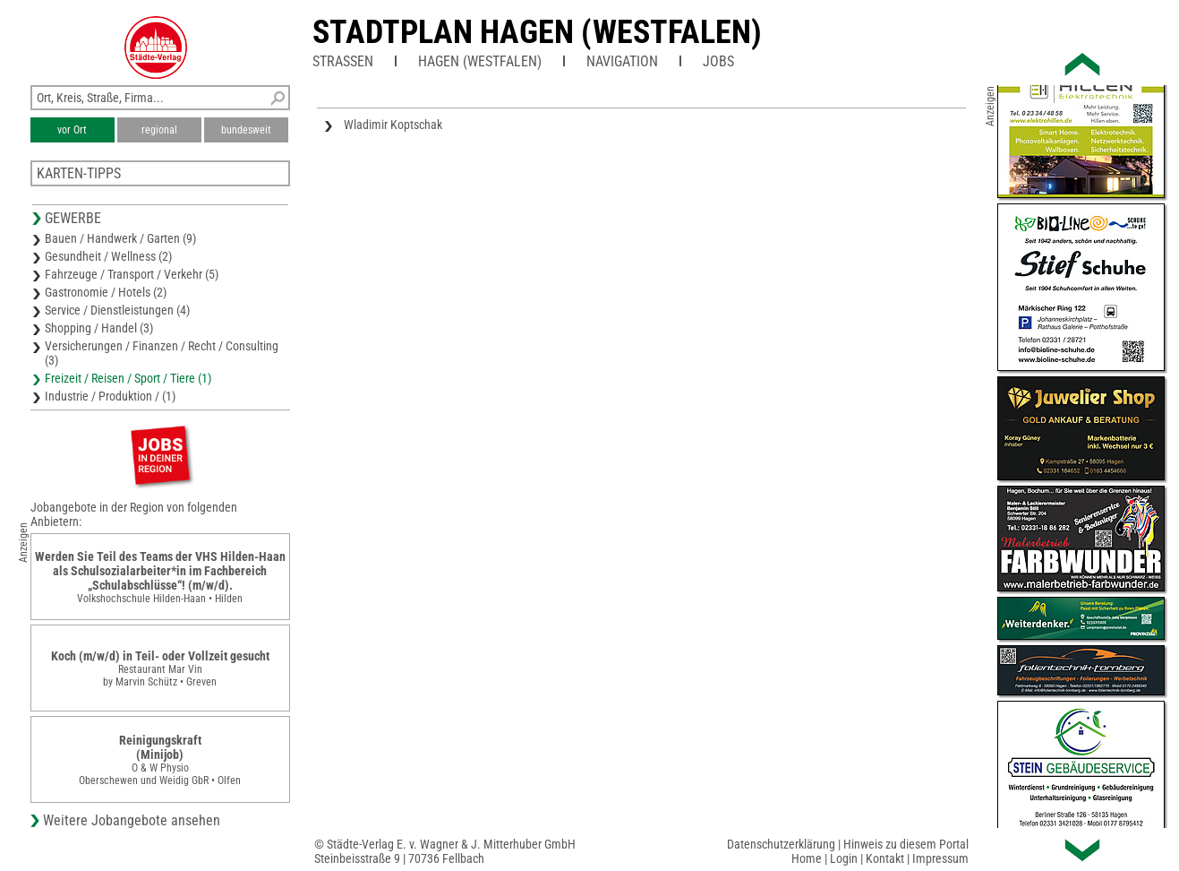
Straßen (342, 61)
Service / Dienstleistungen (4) (117, 310)
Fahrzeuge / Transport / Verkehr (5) (131, 274)
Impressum (940, 858)
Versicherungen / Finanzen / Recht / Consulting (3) (161, 353)
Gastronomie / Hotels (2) (106, 292)
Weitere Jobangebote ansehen (131, 820)
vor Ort (72, 130)
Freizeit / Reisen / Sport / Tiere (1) (128, 378)
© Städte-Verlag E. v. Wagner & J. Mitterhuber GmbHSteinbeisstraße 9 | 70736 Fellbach (445, 851)
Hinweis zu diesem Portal (906, 844)
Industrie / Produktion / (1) (110, 396)
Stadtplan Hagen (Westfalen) (537, 32)
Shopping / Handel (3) (99, 328)
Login (844, 858)
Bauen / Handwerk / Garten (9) (120, 238)
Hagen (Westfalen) (480, 61)
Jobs (718, 61)
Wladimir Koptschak (393, 124)
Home (806, 858)
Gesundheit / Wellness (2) (108, 256)
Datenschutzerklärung (781, 844)
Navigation (622, 61)
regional (159, 130)
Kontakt (885, 858)
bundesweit (246, 130)
